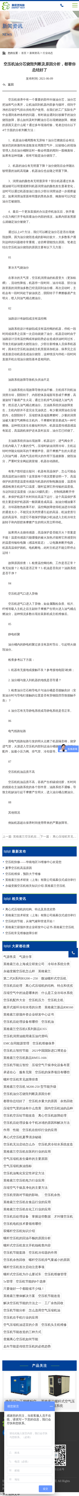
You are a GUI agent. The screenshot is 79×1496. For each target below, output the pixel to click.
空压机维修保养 (43, 1043)
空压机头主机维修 (54, 1324)
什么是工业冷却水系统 (57, 993)
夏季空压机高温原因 (18, 868)
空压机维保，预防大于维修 (23, 874)
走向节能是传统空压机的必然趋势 (27, 1346)
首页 (23, 53)
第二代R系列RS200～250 (20, 978)
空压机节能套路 (14, 1252)
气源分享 (25, 957)
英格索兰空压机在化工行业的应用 (27, 1209)
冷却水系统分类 (59, 964)
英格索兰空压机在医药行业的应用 (27, 1151)
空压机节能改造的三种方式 (22, 1332)
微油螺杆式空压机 (53, 978)
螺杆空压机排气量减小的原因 (49, 1260)
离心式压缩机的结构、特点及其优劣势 (30, 909)
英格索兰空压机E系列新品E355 (25, 1029)
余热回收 (66, 1101)
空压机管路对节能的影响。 (22, 1195)
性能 (16, 1130)
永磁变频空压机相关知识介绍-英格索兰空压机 (35, 885)
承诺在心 (9, 1072)
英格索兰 (44, 971)
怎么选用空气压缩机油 (44, 1310)
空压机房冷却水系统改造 (55, 1144)
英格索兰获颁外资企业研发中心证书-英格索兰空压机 (39, 927)
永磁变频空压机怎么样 (19, 971)
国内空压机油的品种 (58, 1108)
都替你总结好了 (14, 1101)
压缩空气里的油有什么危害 (22, 1108)
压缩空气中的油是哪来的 (20, 993)
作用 (6, 1130)
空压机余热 (52, 1195)
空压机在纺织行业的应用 (39, 1130)
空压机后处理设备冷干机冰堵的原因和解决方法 (36, 1122)
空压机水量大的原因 (43, 1101)
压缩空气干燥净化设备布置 (51, 1065)
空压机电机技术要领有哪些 (22, 1223)
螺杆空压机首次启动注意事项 (23, 1267)
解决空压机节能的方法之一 (22, 1303)
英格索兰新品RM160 (58, 1007)
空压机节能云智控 (16, 1065)
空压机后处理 (12, 985)
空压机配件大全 (14, 1000)
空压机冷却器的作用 (43, 1252)
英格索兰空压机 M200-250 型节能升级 (29, 1086)
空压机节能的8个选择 (31, 1281)
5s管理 (7, 1281)
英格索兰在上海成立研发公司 (23, 964)
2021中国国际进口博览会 (49, 1050)
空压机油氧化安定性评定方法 (23, 1173)
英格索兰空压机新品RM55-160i (25, 1058)
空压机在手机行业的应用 (20, 1317)
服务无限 (25, 1072)
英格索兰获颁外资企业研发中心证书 (28, 1014)
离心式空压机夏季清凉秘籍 (22, 1137)
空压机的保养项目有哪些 (52, 1072)
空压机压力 (36, 1000)
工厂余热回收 (53, 1303)
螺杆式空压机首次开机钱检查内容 (27, 1245)
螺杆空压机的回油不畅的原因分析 (27, 1238)
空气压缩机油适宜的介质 (20, 1324)
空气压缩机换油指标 (17, 1166)
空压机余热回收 (14, 1260)
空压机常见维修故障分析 (21, 933)
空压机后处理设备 (16, 1216)
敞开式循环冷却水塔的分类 (22, 1007)
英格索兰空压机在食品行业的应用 (27, 1202)
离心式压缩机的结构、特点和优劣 (49, 985)
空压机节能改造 (49, 1296)
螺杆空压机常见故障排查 (20, 1079)
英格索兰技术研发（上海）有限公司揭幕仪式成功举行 (40, 879)
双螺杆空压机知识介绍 (19, 1231)
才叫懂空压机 (63, 1216)
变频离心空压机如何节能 (20, 1339)
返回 (8, 84)
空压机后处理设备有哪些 (20, 1021)
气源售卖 (9, 957)
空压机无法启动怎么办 (19, 1144)
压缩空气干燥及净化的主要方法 (25, 1187)
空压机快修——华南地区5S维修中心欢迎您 (33, 862)
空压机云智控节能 (16, 1050)
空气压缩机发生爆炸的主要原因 (25, 1159)
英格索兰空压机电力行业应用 (23, 1180)
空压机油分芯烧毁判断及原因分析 (27, 1094)
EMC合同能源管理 (16, 1043)
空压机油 (47, 1021)
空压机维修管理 (55, 1274)
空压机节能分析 (14, 1310)
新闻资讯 (34, 53)
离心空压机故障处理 (52, 1115)
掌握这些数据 (41, 1216)
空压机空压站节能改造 (19, 1115)
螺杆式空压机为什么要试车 (22, 1274)
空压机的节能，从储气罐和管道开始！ (30, 921)
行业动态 (48, 53)
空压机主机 (55, 1000)
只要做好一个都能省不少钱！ (23, 1288)
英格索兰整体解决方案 (19, 1296)
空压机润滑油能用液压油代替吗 (25, 1036)
